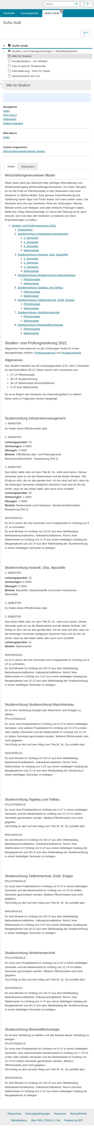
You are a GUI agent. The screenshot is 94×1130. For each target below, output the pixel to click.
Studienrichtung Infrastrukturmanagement (43, 233)
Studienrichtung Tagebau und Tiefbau (40, 287)
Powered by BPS (73, 1120)
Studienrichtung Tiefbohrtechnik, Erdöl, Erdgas (46, 299)
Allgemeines (25, 229)
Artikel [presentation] (11, 166)
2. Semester (31, 242)
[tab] (11, 166)
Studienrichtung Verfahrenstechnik (39, 312)
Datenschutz (14, 1113)
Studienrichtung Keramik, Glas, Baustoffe (43, 254)
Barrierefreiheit (78, 1113)
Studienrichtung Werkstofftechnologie (40, 324)
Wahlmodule (31, 250)
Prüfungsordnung (45, 352)
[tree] (47, 61)
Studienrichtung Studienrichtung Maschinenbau (46, 275)
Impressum (60, 1113)
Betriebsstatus (19, 1120)
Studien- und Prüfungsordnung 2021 (34, 225)
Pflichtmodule (32, 279)
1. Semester (31, 237)
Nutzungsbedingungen (37, 1113)
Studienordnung (71, 352)
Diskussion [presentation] (28, 166)
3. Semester (31, 246)
